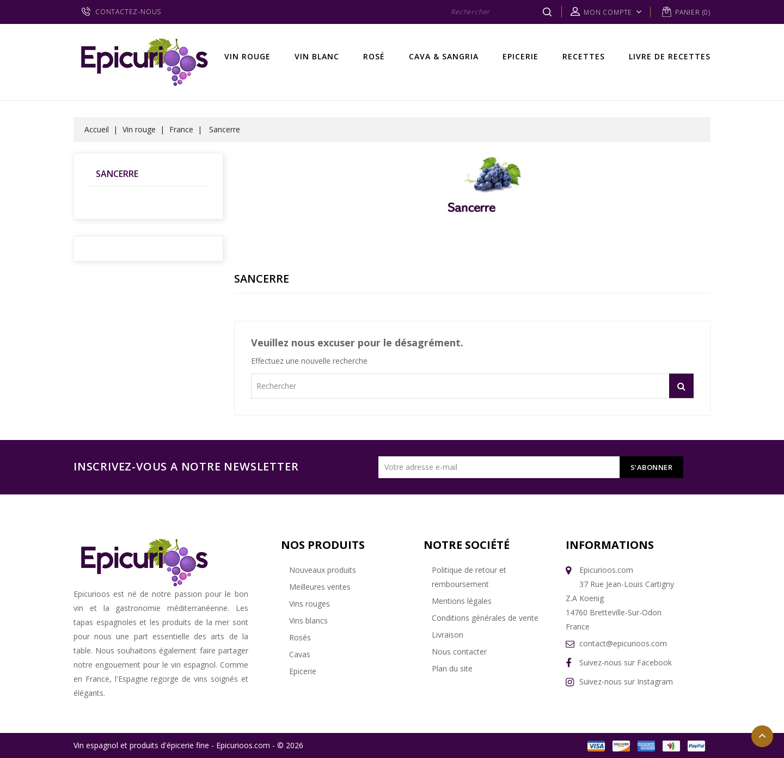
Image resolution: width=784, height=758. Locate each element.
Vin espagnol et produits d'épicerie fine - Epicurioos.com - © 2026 (188, 745)
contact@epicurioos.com (623, 643)
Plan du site (452, 668)
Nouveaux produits (322, 570)
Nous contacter (459, 651)
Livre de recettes (669, 56)
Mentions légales (462, 601)
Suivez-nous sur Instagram (626, 681)
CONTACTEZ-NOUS (128, 11)
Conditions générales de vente (485, 618)
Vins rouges (309, 603)
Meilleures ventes (320, 587)
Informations (610, 544)
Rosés (300, 637)
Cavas (299, 654)
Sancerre (117, 174)
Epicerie (520, 56)
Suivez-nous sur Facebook (625, 662)
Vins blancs (308, 620)
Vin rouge (247, 56)
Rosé (374, 56)
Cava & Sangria (444, 56)
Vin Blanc (317, 56)
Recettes (583, 56)
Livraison (447, 634)
